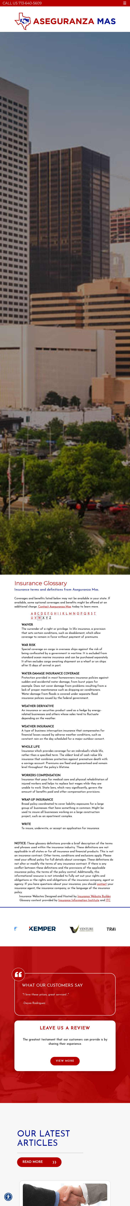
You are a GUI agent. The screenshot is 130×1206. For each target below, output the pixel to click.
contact (102, 884)
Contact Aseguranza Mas (54, 606)
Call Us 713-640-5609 (22, 3)
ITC (108, 900)
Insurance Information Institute (78, 900)
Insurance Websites (31, 896)
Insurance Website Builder (94, 896)
